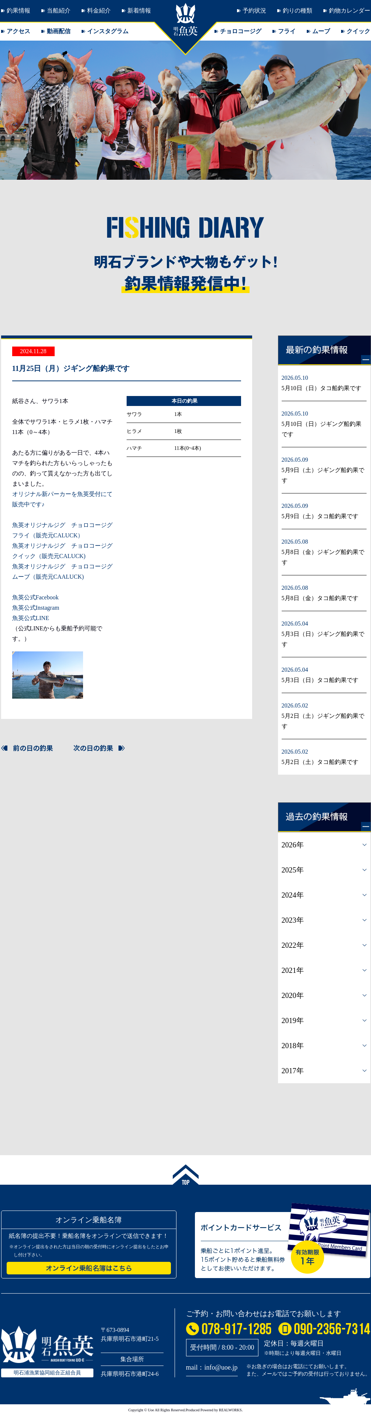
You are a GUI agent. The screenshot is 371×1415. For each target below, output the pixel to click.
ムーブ (321, 31)
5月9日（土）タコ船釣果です (320, 516)
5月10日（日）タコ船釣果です (321, 388)
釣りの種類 (297, 10)
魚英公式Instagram (35, 608)
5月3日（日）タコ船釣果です (320, 680)
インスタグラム (107, 31)
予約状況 (254, 10)
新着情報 (139, 10)
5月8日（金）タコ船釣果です (320, 598)
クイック (358, 31)
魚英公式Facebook (35, 597)
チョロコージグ (240, 31)
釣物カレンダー (349, 10)
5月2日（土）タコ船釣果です (320, 762)
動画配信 (59, 31)
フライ (287, 31)
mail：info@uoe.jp (212, 1367)
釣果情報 (18, 10)
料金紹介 (99, 10)
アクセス (18, 31)
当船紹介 (59, 10)
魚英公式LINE (30, 618)
